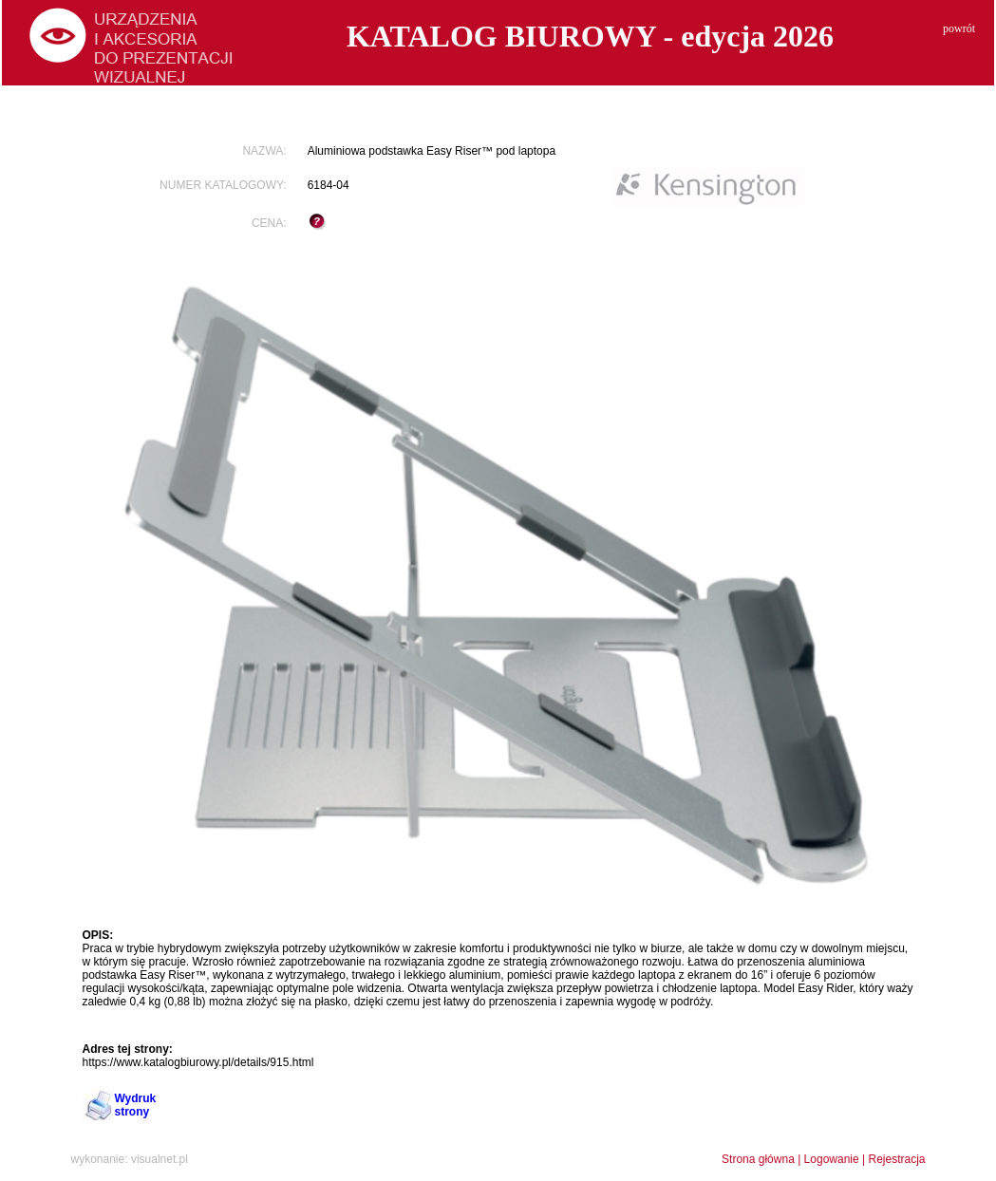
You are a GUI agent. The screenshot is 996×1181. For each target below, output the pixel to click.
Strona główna (758, 1159)
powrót (959, 28)
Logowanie (831, 1159)
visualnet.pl (159, 1159)
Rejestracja (896, 1159)
